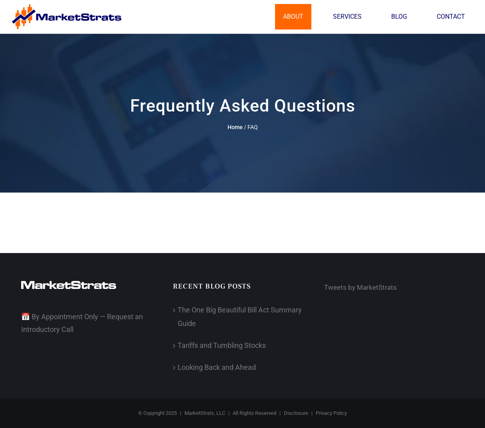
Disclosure (296, 413)
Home (235, 127)
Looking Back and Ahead (217, 367)
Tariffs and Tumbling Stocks (222, 345)
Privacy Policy (331, 413)
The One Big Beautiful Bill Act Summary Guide (240, 317)
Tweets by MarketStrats (360, 287)
